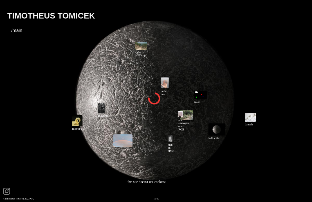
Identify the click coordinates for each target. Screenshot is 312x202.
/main (16, 30)
